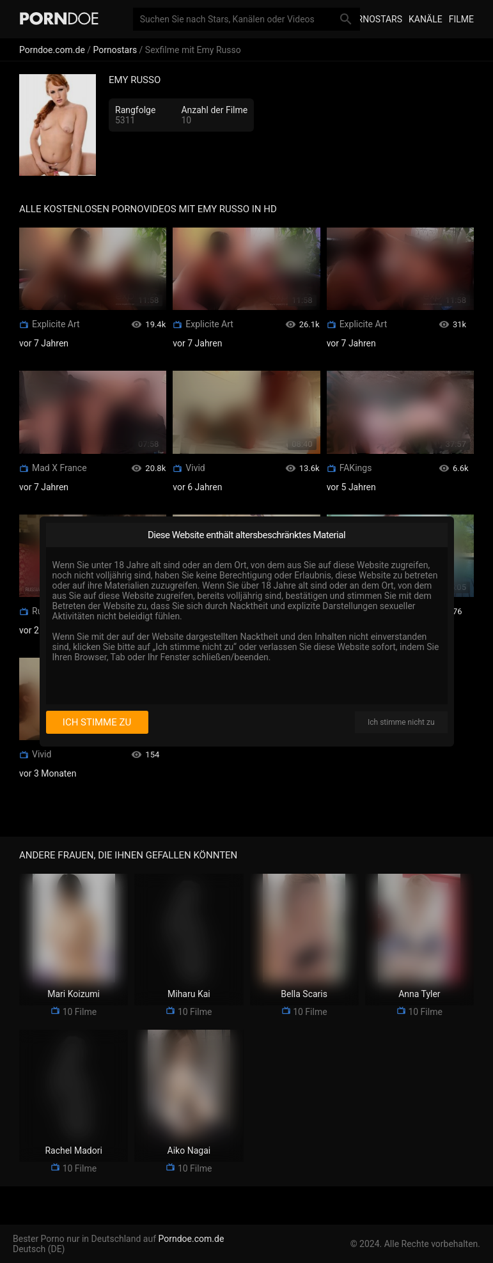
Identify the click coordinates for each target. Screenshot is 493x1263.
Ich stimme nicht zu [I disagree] (401, 722)
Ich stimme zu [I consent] (97, 722)
